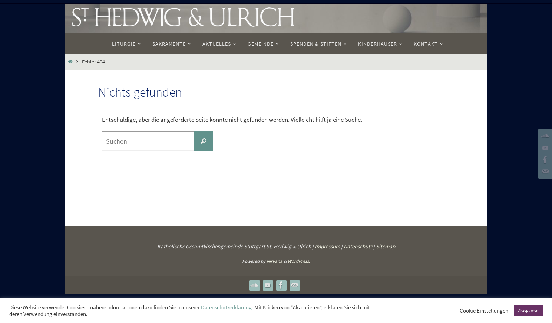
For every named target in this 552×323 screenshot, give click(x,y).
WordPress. (299, 261)
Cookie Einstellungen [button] (484, 310)
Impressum (327, 246)
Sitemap (385, 246)
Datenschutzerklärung (226, 307)
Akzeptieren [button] (528, 310)
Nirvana (274, 261)
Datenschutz (358, 246)
